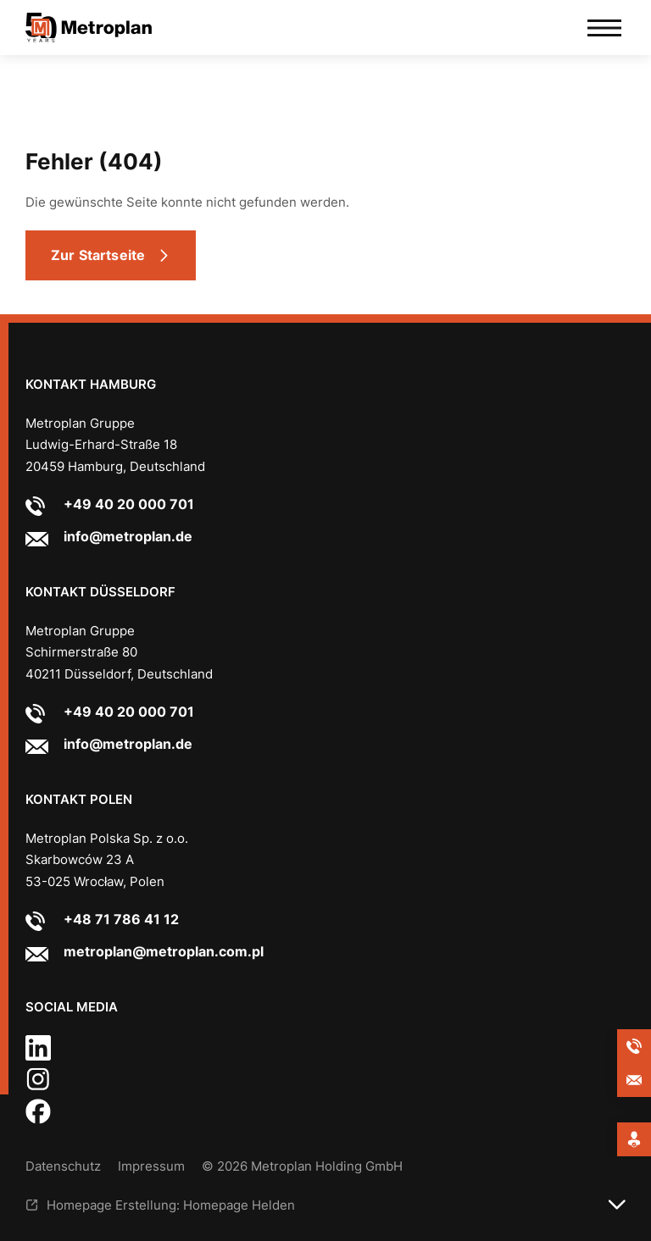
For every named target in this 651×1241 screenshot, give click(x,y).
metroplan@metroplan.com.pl (164, 951)
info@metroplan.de (128, 536)
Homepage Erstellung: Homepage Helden (171, 1205)
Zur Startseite (98, 255)
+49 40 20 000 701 (129, 504)
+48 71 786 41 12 (121, 919)
